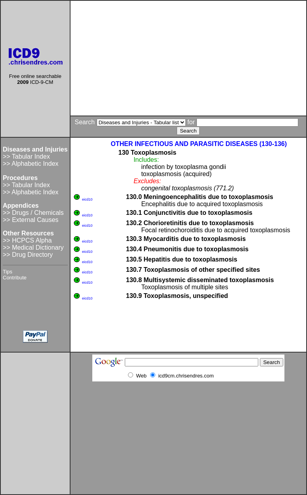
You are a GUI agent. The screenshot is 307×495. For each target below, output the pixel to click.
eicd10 (87, 199)
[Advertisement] (188, 58)
